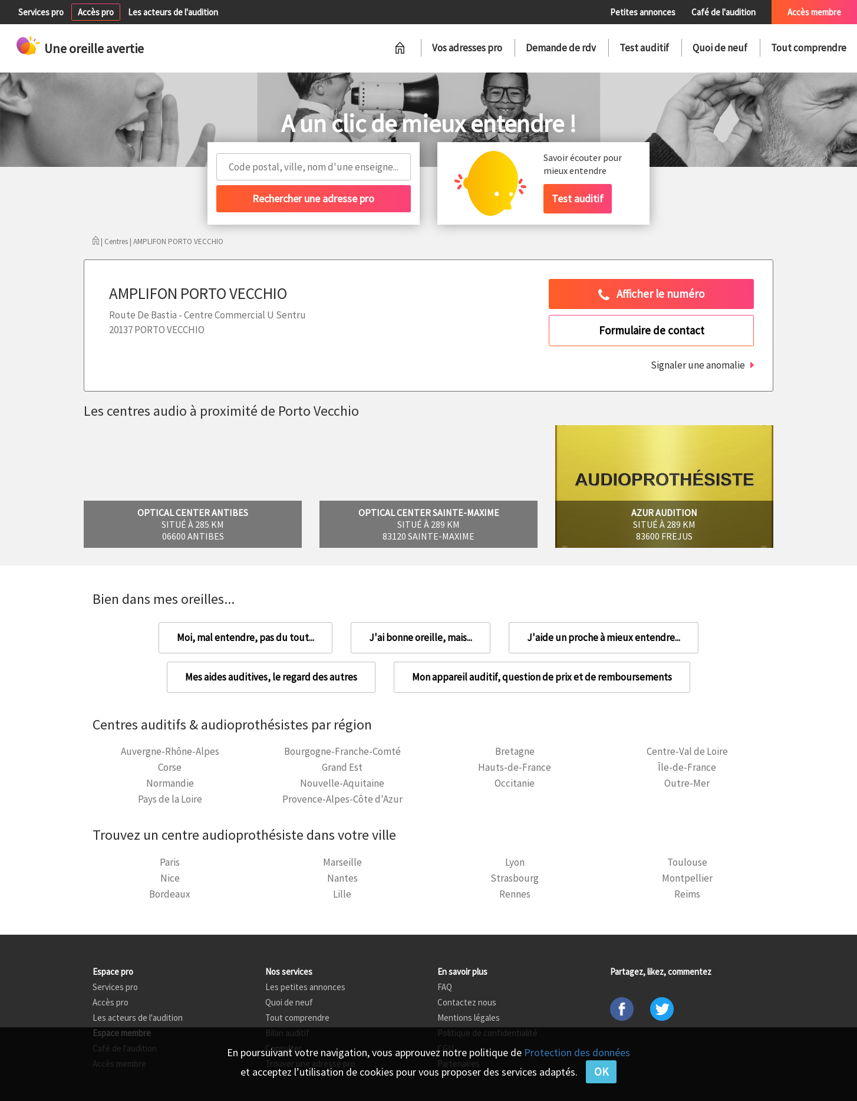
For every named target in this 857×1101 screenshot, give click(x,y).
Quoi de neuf (720, 47)
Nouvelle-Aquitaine (342, 783)
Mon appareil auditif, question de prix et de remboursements (542, 677)
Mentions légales (468, 1017)
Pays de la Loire (170, 799)
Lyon (515, 862)
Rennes (514, 894)
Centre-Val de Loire (687, 751)
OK (601, 1071)
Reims (687, 894)
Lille (342, 894)
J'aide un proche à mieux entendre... (603, 637)
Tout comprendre (808, 47)
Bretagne (515, 751)
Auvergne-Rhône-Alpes (170, 751)
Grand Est (342, 767)
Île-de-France (687, 767)
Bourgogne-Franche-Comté (342, 751)
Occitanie (515, 783)
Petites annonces (642, 12)
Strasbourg (514, 878)
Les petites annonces (305, 986)
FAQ (444, 986)
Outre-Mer (687, 783)
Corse (170, 767)
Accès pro (96, 12)
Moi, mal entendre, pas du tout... (245, 637)
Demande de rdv (561, 47)
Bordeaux (169, 894)
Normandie (170, 783)
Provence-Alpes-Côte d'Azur (342, 799)
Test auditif (644, 47)
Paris (170, 862)
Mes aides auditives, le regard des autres (271, 677)
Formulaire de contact (651, 330)
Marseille (342, 862)
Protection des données (577, 1052)
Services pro (41, 12)
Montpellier (687, 878)
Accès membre (814, 12)
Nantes (342, 878)
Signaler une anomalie (698, 365)
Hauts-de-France (514, 767)
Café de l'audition (723, 12)
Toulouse (687, 862)
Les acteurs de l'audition (173, 12)
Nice (170, 878)
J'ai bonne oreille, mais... (420, 637)
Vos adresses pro (467, 47)
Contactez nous (466, 1002)
